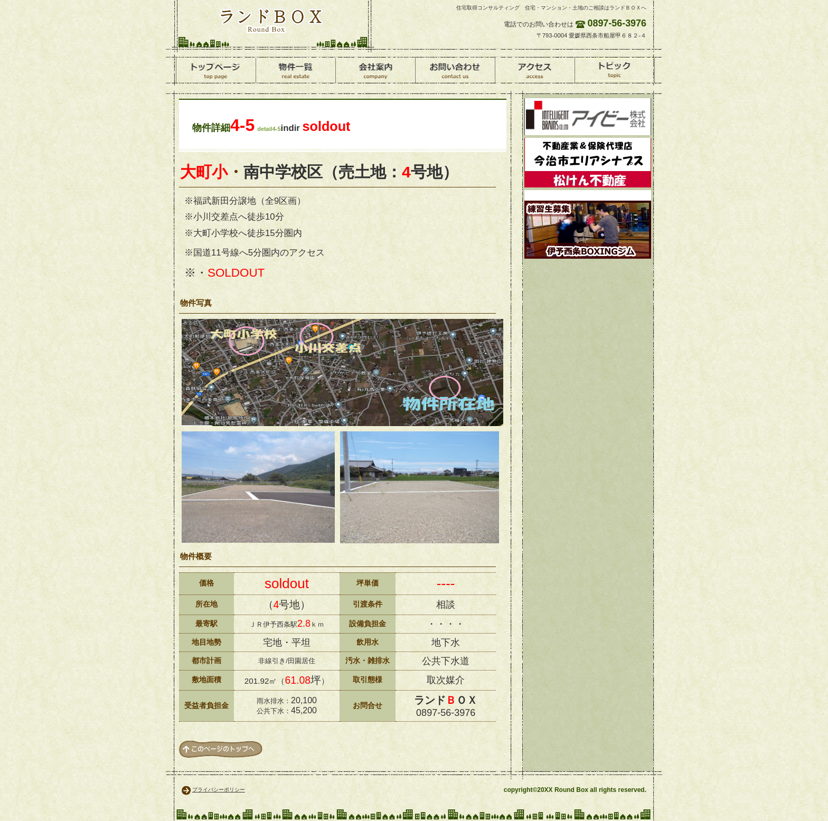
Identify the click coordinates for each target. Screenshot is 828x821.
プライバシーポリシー (218, 789)
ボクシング (587, 224)
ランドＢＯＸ (271, 20)
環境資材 (587, 116)
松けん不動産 (587, 162)
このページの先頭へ (220, 749)
